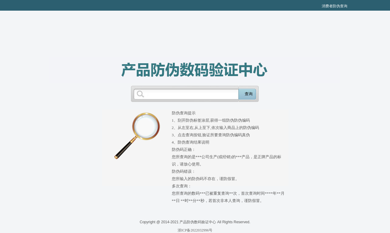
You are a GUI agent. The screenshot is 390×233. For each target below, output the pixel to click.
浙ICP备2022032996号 (195, 230)
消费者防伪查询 (334, 6)
